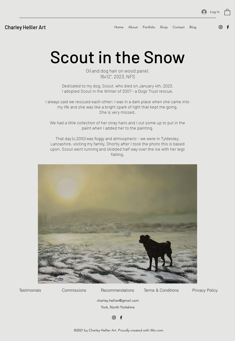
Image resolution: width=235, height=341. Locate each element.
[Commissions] (74, 290)
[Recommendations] (117, 290)
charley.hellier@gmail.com (118, 300)
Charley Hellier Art (25, 27)
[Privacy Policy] (205, 290)
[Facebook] (227, 27)
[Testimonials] (30, 290)
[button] (227, 11)
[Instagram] (220, 27)
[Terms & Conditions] (161, 290)
